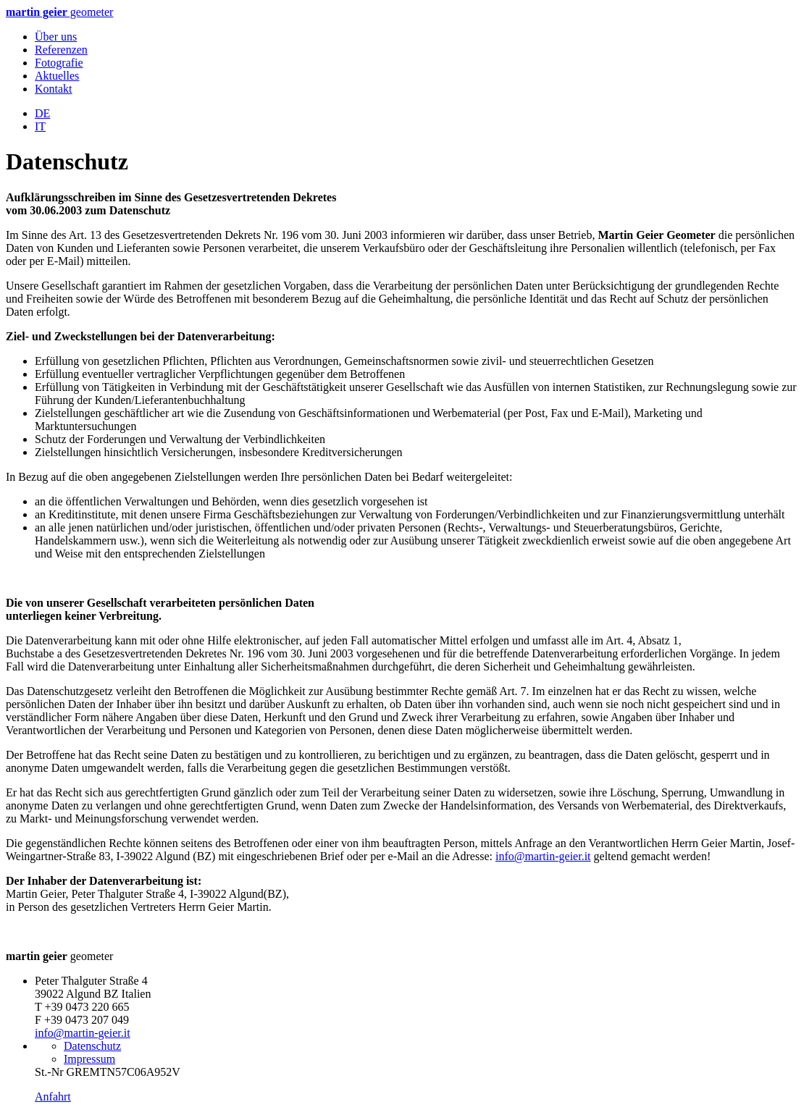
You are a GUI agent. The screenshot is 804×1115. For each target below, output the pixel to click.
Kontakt (53, 89)
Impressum (89, 1059)
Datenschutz (92, 1046)
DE (42, 113)
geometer (59, 12)
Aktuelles (57, 76)
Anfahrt (53, 1096)
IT (40, 126)
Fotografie (59, 62)
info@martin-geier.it (543, 856)
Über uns (56, 36)
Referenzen (61, 49)
